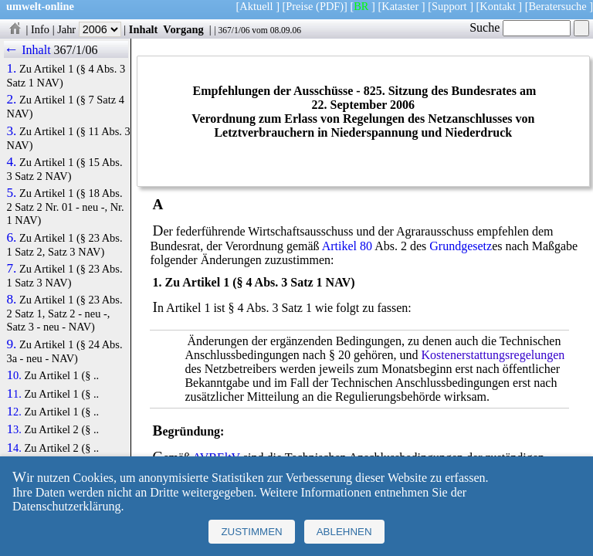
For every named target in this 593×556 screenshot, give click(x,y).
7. (11, 269)
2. (11, 99)
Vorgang (183, 29)
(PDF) (330, 6)
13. (13, 429)
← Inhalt (27, 49)
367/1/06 (233, 30)
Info (40, 29)
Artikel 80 (347, 246)
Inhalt (143, 29)
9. (11, 344)
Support (449, 6)
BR (361, 6)
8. (11, 299)
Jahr (89, 29)
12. (13, 411)
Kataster (399, 6)
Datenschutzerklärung (66, 506)
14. (13, 448)
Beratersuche (558, 6)
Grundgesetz (460, 246)
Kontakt (497, 6)
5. (11, 193)
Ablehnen (344, 531)
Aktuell (256, 6)
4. (11, 162)
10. (13, 375)
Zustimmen (251, 531)
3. (11, 131)
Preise (299, 6)
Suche (520, 27)
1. (11, 69)
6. (11, 238)
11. (13, 394)
